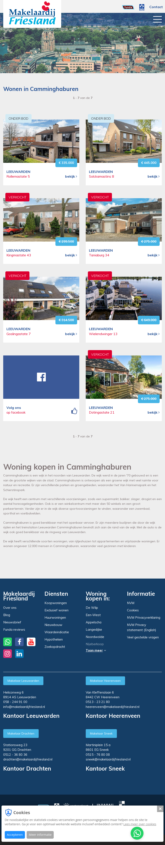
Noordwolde (95, 636)
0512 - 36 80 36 (15, 755)
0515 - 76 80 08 (98, 755)
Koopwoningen (55, 603)
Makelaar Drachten (21, 733)
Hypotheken (53, 639)
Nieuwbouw (53, 625)
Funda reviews (14, 629)
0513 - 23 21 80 (98, 702)
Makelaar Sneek (101, 733)
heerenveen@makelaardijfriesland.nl (112, 707)
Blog (6, 615)
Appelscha (93, 622)
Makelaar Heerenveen (105, 681)
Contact (156, 7)
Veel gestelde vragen (143, 637)
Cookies (133, 610)
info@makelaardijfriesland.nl (24, 707)
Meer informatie (40, 835)
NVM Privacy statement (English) (141, 627)
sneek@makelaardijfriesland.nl (108, 759)
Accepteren (15, 835)
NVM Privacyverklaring (143, 617)
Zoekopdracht (54, 647)
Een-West (93, 615)
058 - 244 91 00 (15, 702)
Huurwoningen (55, 617)
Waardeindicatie (56, 632)
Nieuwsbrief (12, 622)
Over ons (10, 608)
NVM (130, 603)
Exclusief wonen (56, 610)
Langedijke (94, 629)
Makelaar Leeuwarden (23, 681)
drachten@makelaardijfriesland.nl (27, 759)
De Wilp (92, 607)
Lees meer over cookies (139, 824)
